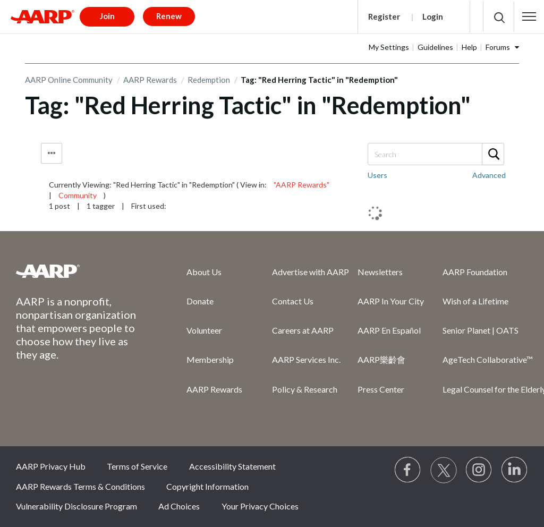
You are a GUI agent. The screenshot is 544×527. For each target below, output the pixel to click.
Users (377, 175)
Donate (200, 301)
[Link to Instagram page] (479, 470)
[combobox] (435, 154)
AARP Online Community (69, 79)
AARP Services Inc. (306, 359)
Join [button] (107, 16)
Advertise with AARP (310, 272)
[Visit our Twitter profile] (443, 470)
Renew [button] (169, 16)
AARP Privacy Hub (51, 466)
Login (432, 16)
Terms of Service (137, 466)
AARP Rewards (150, 79)
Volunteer (204, 330)
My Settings (389, 47)
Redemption (209, 79)
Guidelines (435, 47)
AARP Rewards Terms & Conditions (80, 486)
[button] (529, 16)
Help (469, 47)
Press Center (381, 389)
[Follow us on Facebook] (408, 470)
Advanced (489, 175)
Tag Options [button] (51, 153)
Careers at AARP (303, 330)
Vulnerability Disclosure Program (76, 506)
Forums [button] (498, 47)
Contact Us (292, 301)
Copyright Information (207, 486)
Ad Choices (179, 506)
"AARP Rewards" (301, 184)
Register (384, 16)
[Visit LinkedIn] (515, 470)
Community (77, 195)
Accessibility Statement (232, 466)
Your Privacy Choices (260, 506)
